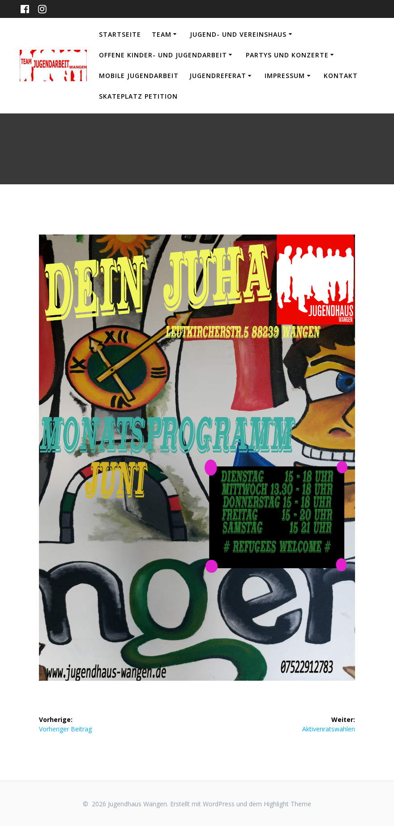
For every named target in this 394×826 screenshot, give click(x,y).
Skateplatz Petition (138, 96)
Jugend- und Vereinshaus (238, 34)
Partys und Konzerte (287, 55)
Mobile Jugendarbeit (139, 75)
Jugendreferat (217, 75)
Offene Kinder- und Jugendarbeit (163, 55)
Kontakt (341, 75)
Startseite (120, 34)
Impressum (285, 75)
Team (161, 34)
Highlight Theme (287, 804)
